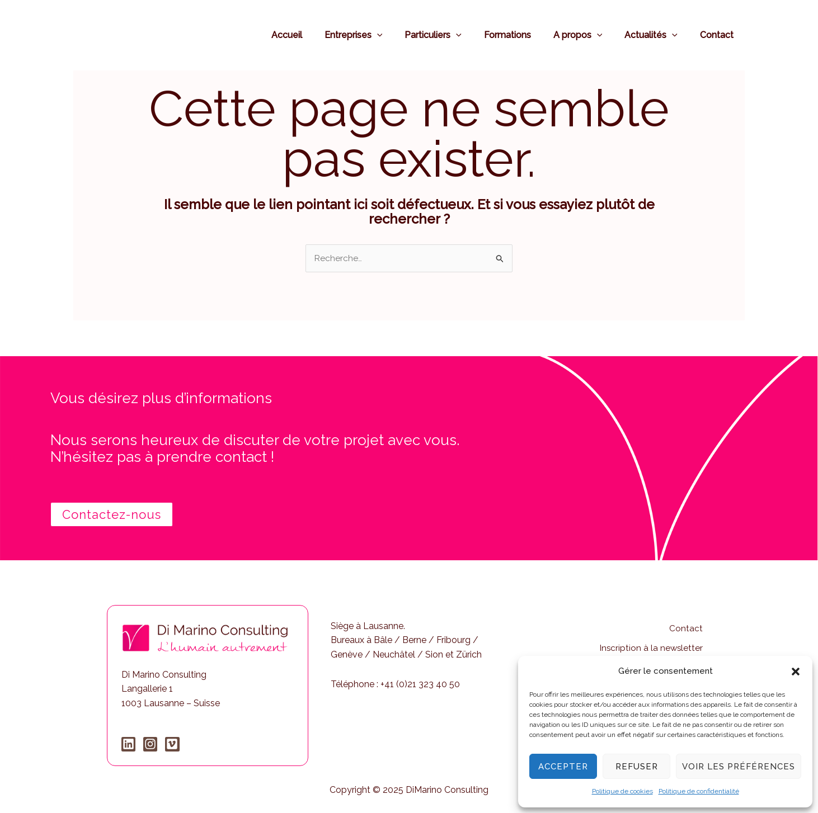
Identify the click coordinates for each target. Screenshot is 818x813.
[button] (795, 671)
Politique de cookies (622, 791)
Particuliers (453, 35)
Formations (523, 35)
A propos (589, 35)
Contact (719, 35)
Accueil (315, 35)
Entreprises (378, 35)
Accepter (563, 767)
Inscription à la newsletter (650, 641)
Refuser (636, 767)
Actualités (657, 35)
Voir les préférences (738, 767)
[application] (401, 35)
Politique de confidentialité (699, 791)
